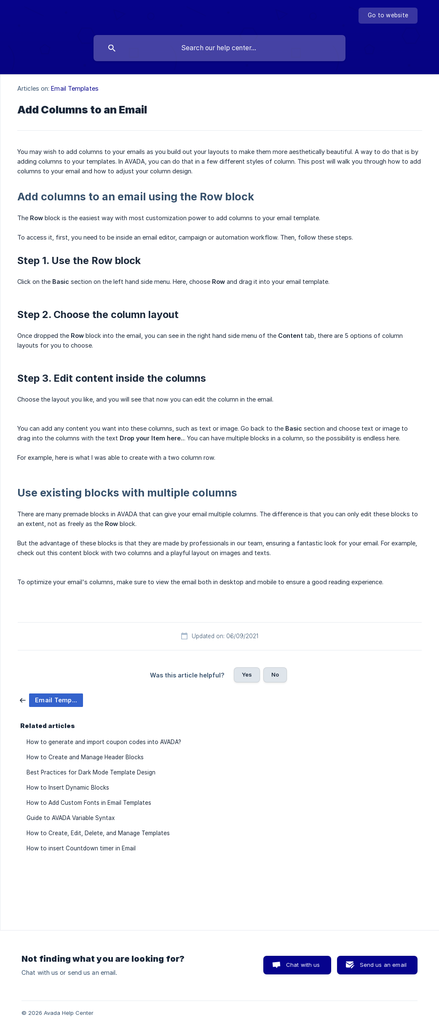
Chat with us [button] (303, 964)
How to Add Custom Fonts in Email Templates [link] (89, 802)
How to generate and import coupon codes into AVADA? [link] (104, 742)
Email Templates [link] (75, 88)
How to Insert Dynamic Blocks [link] (68, 787)
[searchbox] (219, 48)
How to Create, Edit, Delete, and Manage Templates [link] (98, 833)
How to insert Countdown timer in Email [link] (81, 848)
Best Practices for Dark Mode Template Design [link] (91, 772)
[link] (51, 700)
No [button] (275, 674)
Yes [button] (247, 674)
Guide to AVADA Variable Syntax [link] (71, 818)
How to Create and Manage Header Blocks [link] (85, 757)
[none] (388, 16)
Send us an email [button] (383, 964)
